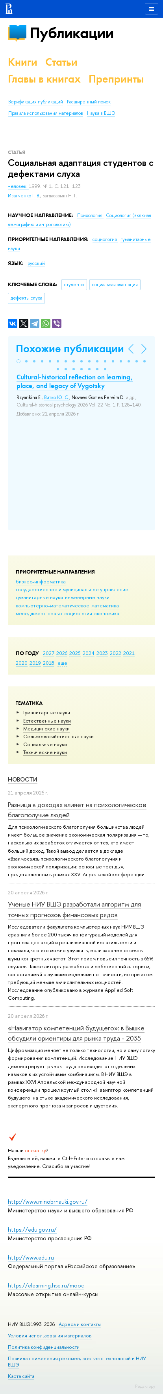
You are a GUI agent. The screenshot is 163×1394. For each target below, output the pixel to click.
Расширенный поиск (89, 102)
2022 (115, 653)
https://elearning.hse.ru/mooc (46, 1285)
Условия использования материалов (50, 1335)
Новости (22, 779)
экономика (106, 613)
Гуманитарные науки (46, 712)
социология (78, 613)
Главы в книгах (44, 79)
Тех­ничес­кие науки (45, 752)
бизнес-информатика (41, 581)
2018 (48, 662)
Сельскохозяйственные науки (58, 736)
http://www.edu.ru (31, 1257)
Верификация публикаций (35, 102)
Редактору (145, 1386)
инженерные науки (87, 597)
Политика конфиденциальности (44, 1347)
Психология (90, 215)
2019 (35, 662)
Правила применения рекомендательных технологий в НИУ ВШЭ (77, 1361)
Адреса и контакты (80, 1324)
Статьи (61, 62)
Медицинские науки (46, 728)
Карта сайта (21, 1376)
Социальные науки (45, 744)
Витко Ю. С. (56, 397)
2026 (61, 653)
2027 (48, 653)
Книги (22, 62)
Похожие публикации (70, 348)
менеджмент (31, 613)
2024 (88, 653)
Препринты (116, 79)
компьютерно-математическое (52, 605)
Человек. (18, 186)
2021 (129, 653)
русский (36, 263)
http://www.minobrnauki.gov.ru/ (47, 1201)
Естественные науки (47, 720)
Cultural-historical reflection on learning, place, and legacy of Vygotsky (75, 381)
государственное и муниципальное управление (72, 589)
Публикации (71, 33)
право (55, 613)
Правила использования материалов (45, 113)
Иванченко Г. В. (24, 196)
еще (62, 662)
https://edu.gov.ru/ (32, 1229)
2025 (75, 653)
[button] (18, 361)
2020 (22, 662)
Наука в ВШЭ (101, 113)
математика (105, 605)
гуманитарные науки (39, 597)
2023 (102, 653)
